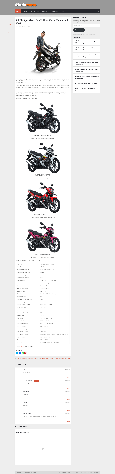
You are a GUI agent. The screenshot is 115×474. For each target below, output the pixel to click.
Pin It (9, 32)
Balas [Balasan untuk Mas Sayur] (68, 377)
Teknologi (55, 11)
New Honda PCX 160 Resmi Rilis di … (86, 83)
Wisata (63, 11)
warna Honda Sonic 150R (24, 360)
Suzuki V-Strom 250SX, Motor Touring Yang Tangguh (86, 63)
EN (69, 11)
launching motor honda (47, 358)
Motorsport (35, 11)
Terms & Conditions (94, 472)
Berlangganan (79, 30)
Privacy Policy (84, 472)
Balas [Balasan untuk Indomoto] (68, 388)
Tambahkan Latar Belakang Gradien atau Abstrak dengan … (86, 56)
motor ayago (57, 358)
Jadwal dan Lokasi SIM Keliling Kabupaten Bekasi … (84, 49)
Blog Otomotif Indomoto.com (30, 472)
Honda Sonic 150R (36, 358)
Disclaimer (75, 472)
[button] (17, 353)
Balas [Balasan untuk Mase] (68, 410)
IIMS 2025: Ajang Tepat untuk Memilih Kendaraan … (87, 77)
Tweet (9, 24)
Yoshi (17, 26)
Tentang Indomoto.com (64, 472)
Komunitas (45, 11)
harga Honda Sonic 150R (24, 358)
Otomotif (25, 11)
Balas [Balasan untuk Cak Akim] (68, 399)
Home (17, 11)
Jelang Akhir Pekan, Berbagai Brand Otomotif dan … (86, 70)
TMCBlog (22, 346)
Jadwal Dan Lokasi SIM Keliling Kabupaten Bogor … (85, 42)
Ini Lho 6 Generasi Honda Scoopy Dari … (85, 89)
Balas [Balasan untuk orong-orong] (68, 421)
